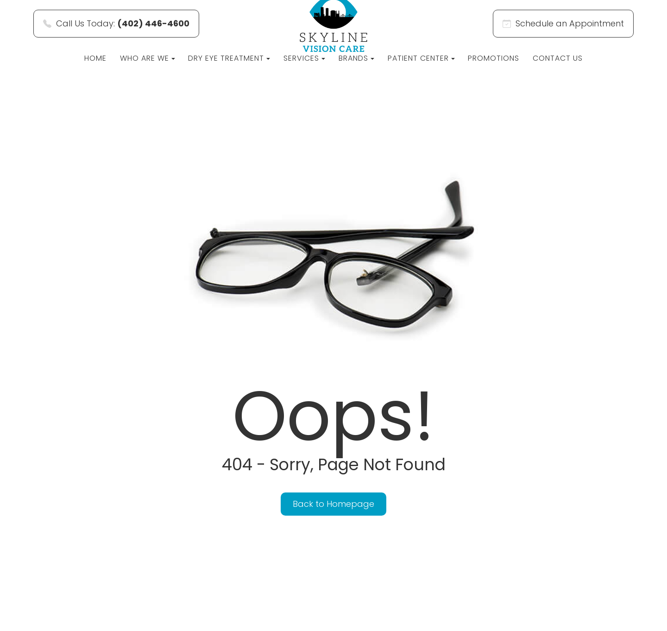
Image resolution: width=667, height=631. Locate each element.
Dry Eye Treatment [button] (229, 58)
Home (95, 58)
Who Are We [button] (147, 58)
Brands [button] (356, 58)
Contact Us (558, 58)
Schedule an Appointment (563, 23)
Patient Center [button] (421, 58)
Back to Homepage (333, 504)
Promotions (493, 58)
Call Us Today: (116, 23)
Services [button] (304, 58)
